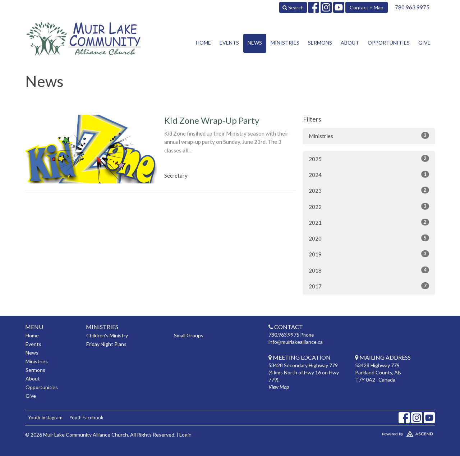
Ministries (285, 43)
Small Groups (188, 335)
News (255, 43)
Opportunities (389, 43)
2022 (369, 206)
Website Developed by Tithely (386, 432)
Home (203, 43)
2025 (369, 158)
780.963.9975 (412, 7)
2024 (369, 174)
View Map (278, 387)
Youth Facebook (86, 417)
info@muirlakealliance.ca (295, 342)
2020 (369, 238)
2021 (369, 222)
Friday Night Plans (106, 344)
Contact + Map (366, 7)
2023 (369, 190)
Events (229, 43)
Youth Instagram (45, 417)
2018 (369, 270)
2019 (369, 253)
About (350, 43)
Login (185, 435)
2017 (369, 285)
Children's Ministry (107, 335)
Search (293, 7)
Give (424, 43)
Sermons (320, 43)
